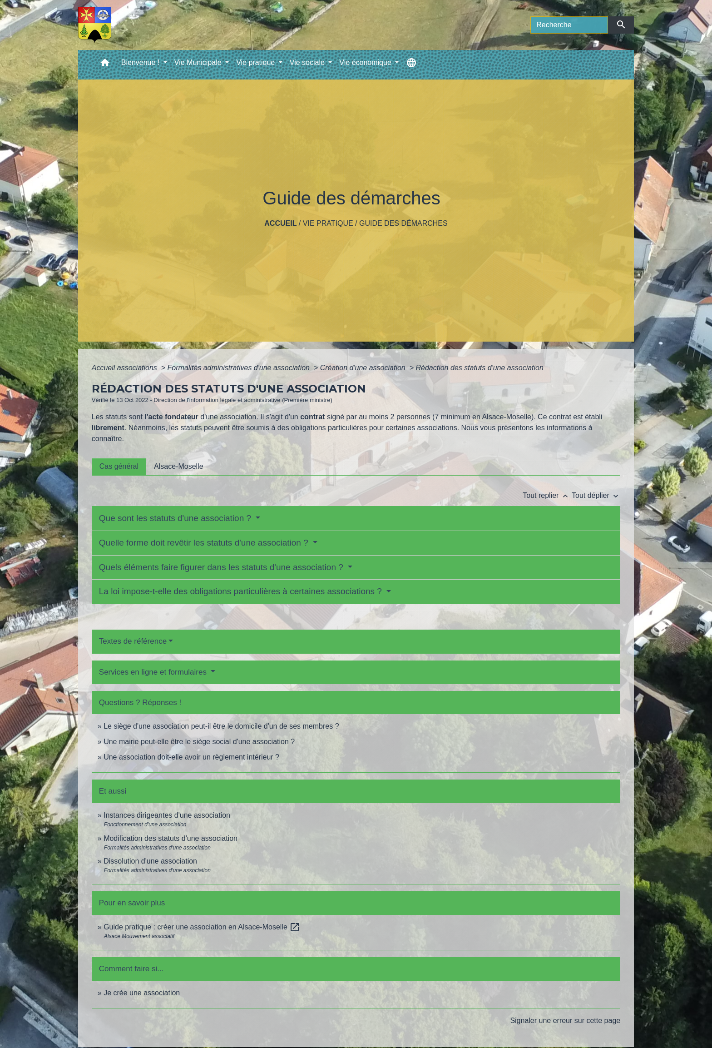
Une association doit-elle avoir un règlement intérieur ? (191, 757)
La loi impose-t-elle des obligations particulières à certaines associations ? (241, 591)
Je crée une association (142, 993)
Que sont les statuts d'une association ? (176, 518)
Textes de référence (133, 641)
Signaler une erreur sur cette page (565, 1020)
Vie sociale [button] (308, 62)
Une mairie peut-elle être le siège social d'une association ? (199, 741)
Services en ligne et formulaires (154, 672)
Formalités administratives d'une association (240, 368)
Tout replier (547, 495)
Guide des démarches (403, 223)
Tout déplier (596, 495)
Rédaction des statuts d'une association (479, 368)
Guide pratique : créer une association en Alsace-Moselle (202, 927)
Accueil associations (125, 368)
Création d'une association (364, 368)
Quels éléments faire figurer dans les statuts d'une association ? (222, 567)
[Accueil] (94, 25)
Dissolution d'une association (150, 861)
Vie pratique (328, 223)
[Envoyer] (621, 25)
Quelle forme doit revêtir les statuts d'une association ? (205, 542)
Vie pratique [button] (256, 62)
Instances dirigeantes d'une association (167, 815)
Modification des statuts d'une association (170, 838)
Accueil (280, 223)
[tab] (119, 466)
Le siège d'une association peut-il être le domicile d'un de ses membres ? (221, 726)
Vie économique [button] (366, 62)
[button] (105, 65)
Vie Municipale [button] (198, 62)
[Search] (569, 25)
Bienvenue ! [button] (141, 62)
